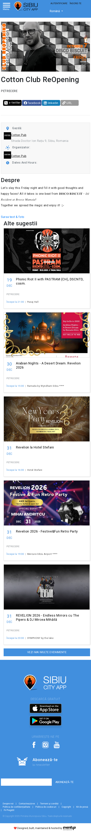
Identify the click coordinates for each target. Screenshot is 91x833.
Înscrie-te (75, 3)
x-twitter (12, 103)
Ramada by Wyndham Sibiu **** (45, 386)
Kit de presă (82, 807)
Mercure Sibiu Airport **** (42, 554)
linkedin (51, 103)
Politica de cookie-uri (45, 807)
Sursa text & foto (12, 217)
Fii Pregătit (9, 810)
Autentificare (58, 3)
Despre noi (8, 803)
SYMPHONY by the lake (40, 638)
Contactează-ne (27, 803)
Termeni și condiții (49, 803)
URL (67, 103)
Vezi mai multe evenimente (47, 652)
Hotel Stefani (34, 470)
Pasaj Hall (33, 301)
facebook (32, 103)
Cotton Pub (18, 135)
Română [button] (55, 11)
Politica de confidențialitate (16, 807)
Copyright (66, 807)
